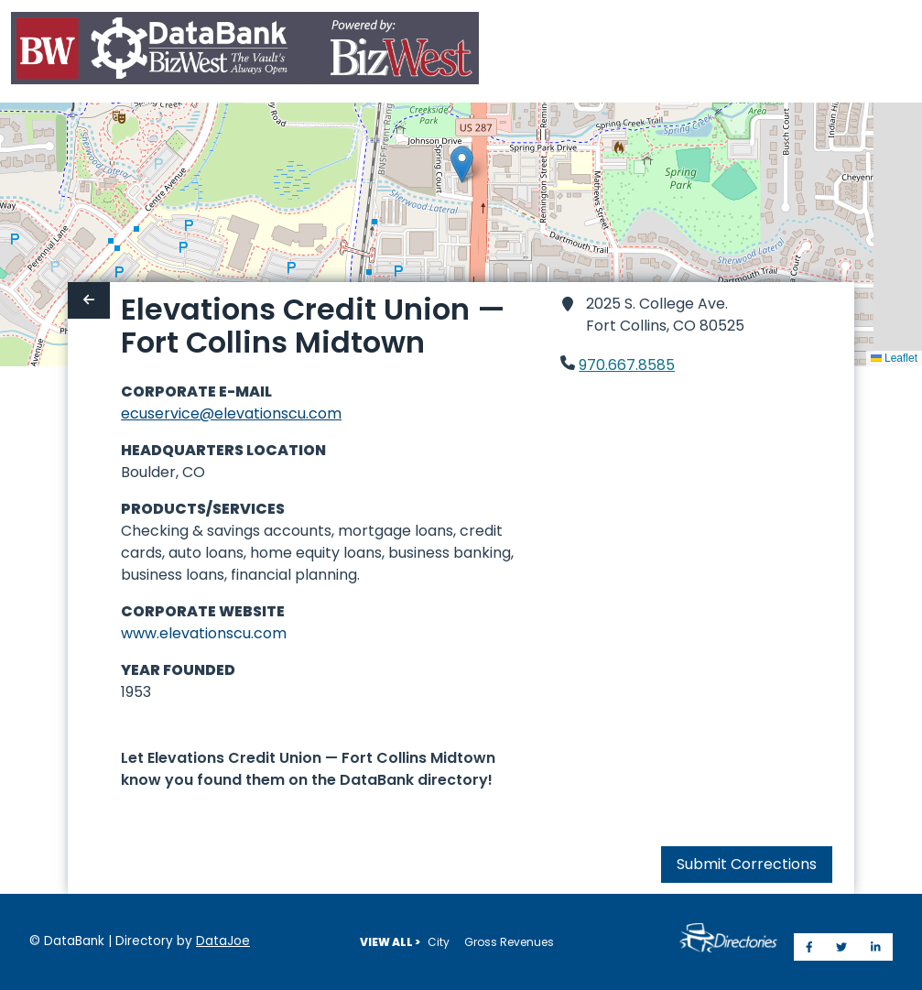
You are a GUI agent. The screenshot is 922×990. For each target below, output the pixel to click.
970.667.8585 (627, 364)
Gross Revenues (509, 942)
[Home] (245, 52)
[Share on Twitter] (841, 947)
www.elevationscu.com (204, 633)
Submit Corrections (747, 864)
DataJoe (223, 941)
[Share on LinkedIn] (876, 947)
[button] (461, 164)
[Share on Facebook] (809, 947)
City (439, 942)
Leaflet (894, 358)
